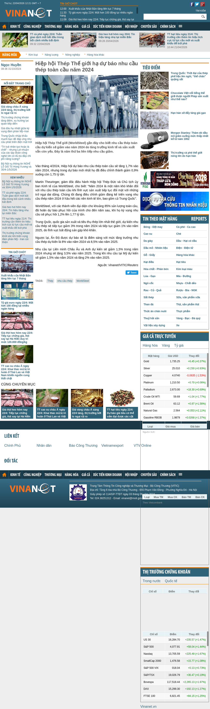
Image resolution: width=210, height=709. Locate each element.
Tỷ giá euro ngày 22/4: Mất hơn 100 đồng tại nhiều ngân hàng (96, 14)
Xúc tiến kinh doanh (107, 27)
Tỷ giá (179, 345)
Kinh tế (15, 27)
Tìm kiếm (200, 10)
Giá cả (86, 27)
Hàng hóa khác (95, 54)
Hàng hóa (71, 27)
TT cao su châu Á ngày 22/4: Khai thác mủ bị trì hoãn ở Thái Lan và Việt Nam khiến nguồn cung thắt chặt (15, 372)
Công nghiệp (32, 27)
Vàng (166, 345)
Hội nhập (131, 27)
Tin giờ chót (69, 3)
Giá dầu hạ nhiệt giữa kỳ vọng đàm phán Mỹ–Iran (15, 130)
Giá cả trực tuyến (159, 336)
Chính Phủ (12, 445)
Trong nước (152, 581)
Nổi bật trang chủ (17, 83)
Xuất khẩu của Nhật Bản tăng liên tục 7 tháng (90, 8)
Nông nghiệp (72, 54)
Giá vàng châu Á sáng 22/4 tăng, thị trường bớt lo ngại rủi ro (15, 109)
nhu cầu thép (64, 280)
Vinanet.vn (148, 706)
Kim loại (33, 54)
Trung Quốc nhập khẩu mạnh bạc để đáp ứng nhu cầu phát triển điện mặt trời (16, 139)
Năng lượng (51, 54)
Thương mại (53, 27)
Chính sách (168, 27)
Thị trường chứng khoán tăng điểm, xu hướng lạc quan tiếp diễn (15, 120)
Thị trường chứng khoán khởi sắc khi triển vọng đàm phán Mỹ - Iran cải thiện (16, 237)
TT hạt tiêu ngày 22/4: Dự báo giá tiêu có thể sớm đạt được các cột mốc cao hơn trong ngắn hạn (122, 416)
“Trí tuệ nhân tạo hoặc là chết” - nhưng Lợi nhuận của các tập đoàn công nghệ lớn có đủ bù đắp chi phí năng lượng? (16, 153)
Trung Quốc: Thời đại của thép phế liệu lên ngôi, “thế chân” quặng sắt (189, 76)
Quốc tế (171, 581)
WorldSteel (82, 280)
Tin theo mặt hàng (160, 219)
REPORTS (199, 219)
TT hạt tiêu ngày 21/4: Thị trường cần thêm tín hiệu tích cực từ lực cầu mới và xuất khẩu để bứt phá (185, 39)
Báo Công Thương (83, 445)
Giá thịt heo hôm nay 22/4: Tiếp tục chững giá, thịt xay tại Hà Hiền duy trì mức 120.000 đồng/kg (97, 21)
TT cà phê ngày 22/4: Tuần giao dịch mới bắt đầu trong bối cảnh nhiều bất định (47, 37)
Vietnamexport (112, 445)
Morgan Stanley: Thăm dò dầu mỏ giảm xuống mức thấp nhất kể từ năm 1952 (189, 136)
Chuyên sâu (149, 27)
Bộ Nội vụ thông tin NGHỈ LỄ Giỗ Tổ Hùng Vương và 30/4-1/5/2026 (16, 166)
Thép (50, 280)
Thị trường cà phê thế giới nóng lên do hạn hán (186, 154)
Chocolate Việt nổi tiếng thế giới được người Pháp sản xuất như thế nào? (189, 96)
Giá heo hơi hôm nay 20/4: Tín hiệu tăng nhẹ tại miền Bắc (117, 36)
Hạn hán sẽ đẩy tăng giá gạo (188, 112)
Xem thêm (180, 26)
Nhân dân (44, 445)
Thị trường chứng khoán (166, 572)
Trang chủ (4, 26)
